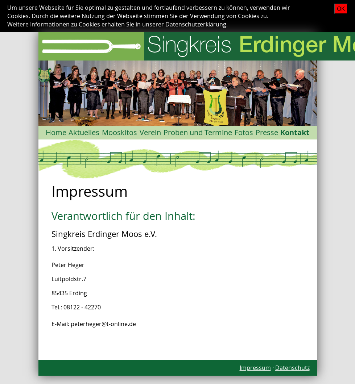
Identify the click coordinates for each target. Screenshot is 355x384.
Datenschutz (292, 368)
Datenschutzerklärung (195, 24)
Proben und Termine (198, 132)
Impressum (255, 368)
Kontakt (294, 132)
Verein (150, 132)
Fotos (244, 132)
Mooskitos (119, 132)
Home (56, 132)
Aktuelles (84, 132)
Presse (267, 132)
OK (341, 9)
